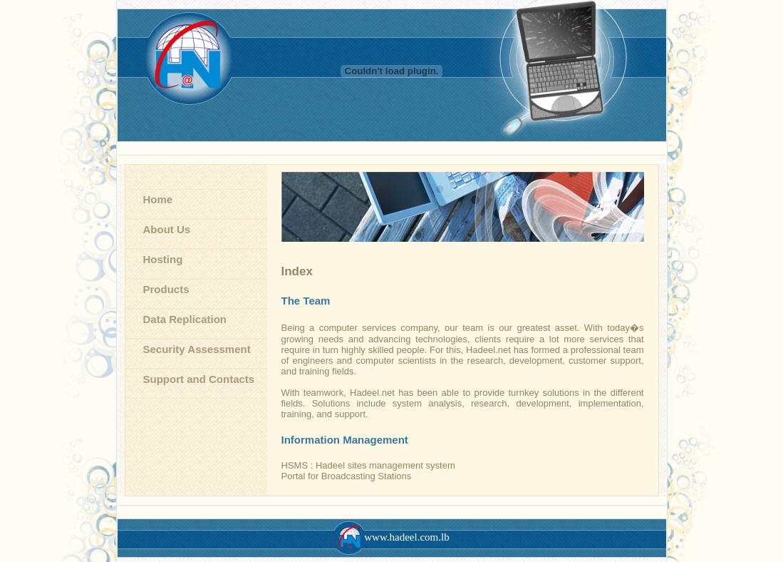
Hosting (163, 259)
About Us (167, 229)
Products (166, 289)
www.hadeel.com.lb (391, 537)
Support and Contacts (199, 379)
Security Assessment (197, 349)
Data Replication (185, 319)
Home (158, 199)
